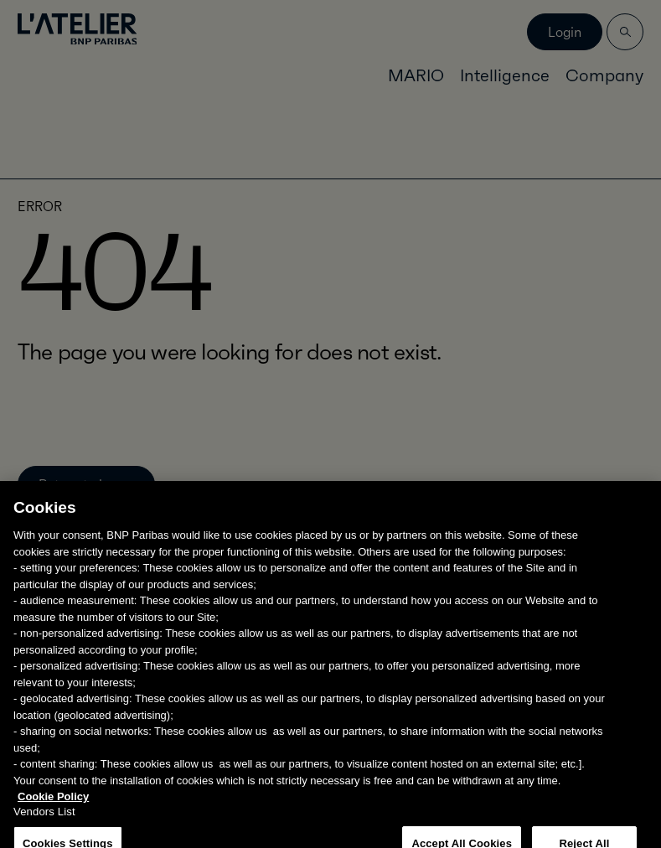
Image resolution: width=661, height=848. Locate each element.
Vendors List (44, 820)
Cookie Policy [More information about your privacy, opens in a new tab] (53, 805)
